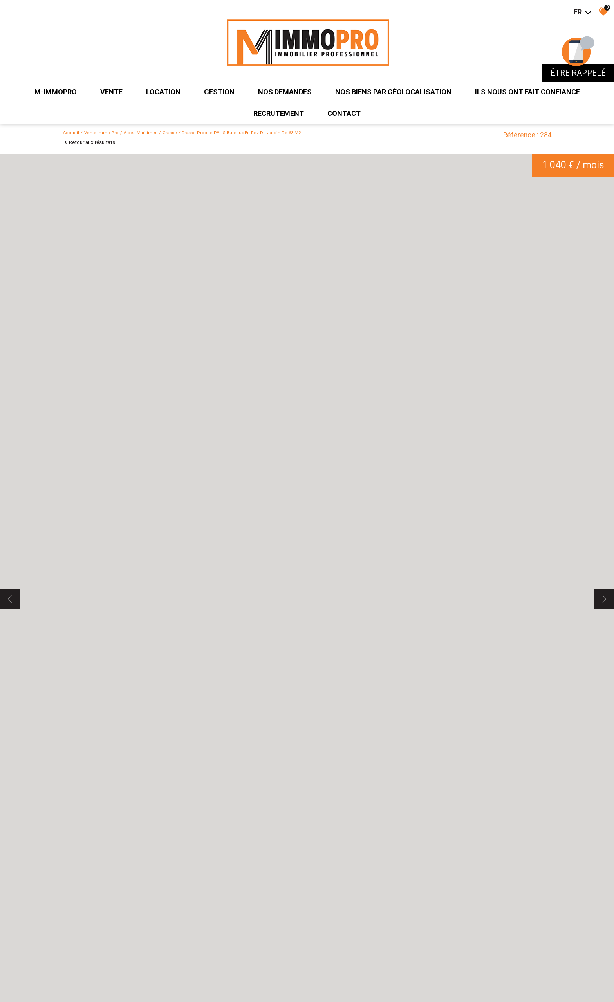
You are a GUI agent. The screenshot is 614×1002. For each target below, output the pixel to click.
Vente (111, 92)
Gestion (219, 92)
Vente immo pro (101, 132)
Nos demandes (285, 92)
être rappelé (578, 73)
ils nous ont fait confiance (527, 92)
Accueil (71, 132)
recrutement (278, 113)
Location (163, 92)
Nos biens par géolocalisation (393, 92)
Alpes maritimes (140, 132)
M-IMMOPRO (55, 92)
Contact (344, 113)
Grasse (170, 132)
